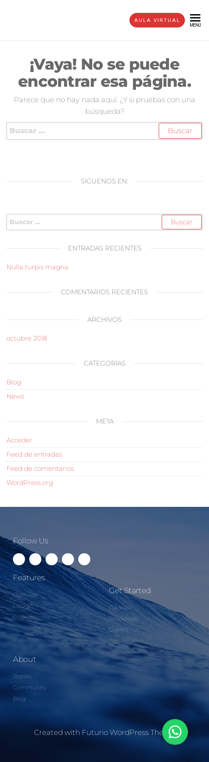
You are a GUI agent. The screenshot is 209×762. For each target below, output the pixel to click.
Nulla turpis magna (37, 267)
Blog (13, 382)
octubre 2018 (26, 338)
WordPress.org (29, 483)
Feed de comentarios (40, 468)
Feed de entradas (34, 454)
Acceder (19, 440)
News (15, 396)
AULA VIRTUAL (157, 20)
